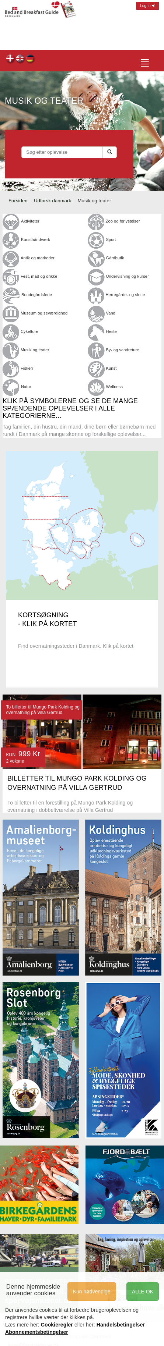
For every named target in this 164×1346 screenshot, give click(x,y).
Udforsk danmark (52, 200)
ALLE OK (142, 1291)
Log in (147, 6)
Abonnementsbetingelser (36, 1332)
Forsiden (18, 200)
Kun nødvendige (92, 1291)
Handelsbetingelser (121, 1325)
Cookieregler (57, 1325)
